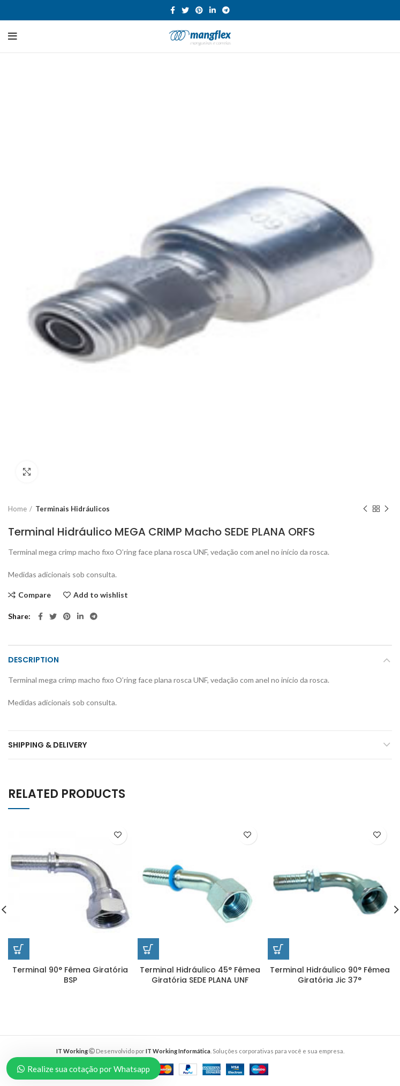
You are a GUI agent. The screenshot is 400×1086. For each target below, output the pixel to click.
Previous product (365, 509)
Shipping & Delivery (47, 745)
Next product (386, 509)
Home (17, 508)
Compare (34, 595)
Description (33, 659)
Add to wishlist (100, 595)
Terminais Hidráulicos (72, 508)
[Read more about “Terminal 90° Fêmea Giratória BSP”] (18, 949)
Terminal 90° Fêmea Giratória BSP (70, 975)
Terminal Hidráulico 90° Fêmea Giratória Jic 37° (330, 975)
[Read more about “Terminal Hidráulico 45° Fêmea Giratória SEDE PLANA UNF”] (148, 949)
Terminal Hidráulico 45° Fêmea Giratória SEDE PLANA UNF (200, 975)
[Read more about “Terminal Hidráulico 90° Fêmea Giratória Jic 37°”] (278, 949)
